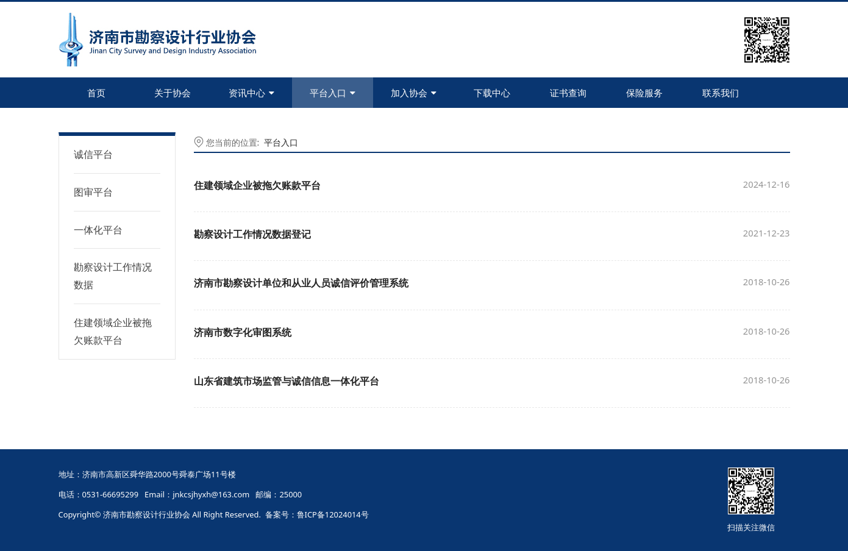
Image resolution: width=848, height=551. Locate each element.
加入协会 (413, 93)
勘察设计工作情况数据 (113, 275)
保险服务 (644, 93)
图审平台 (93, 192)
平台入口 (332, 93)
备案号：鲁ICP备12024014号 (317, 514)
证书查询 (568, 93)
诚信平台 (93, 154)
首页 (96, 93)
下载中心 (492, 93)
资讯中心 (251, 93)
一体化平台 (98, 229)
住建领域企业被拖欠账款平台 (113, 331)
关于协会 (172, 93)
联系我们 (720, 93)
